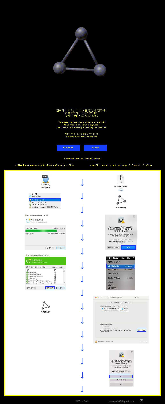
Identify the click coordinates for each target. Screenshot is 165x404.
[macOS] (95, 148)
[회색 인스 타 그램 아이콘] (141, 401)
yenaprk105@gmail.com (121, 401)
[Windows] (68, 148)
